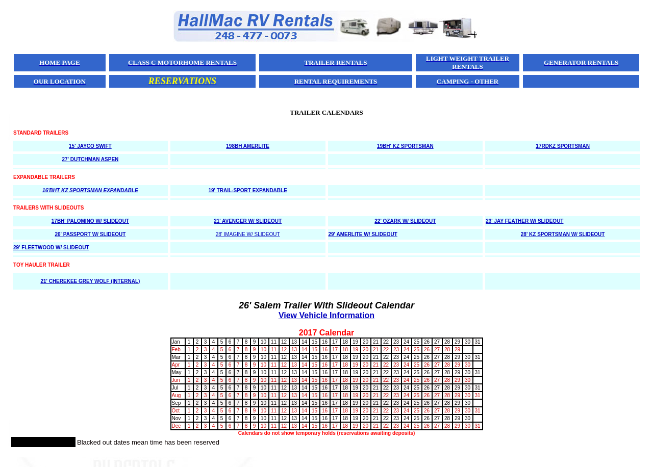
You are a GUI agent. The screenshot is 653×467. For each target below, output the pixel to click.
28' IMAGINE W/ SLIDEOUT (248, 234)
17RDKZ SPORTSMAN (563, 146)
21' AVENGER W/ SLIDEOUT (248, 221)
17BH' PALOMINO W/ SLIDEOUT (90, 221)
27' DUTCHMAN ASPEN (90, 159)
